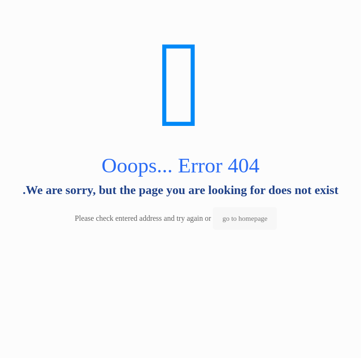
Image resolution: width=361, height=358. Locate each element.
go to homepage (244, 218)
